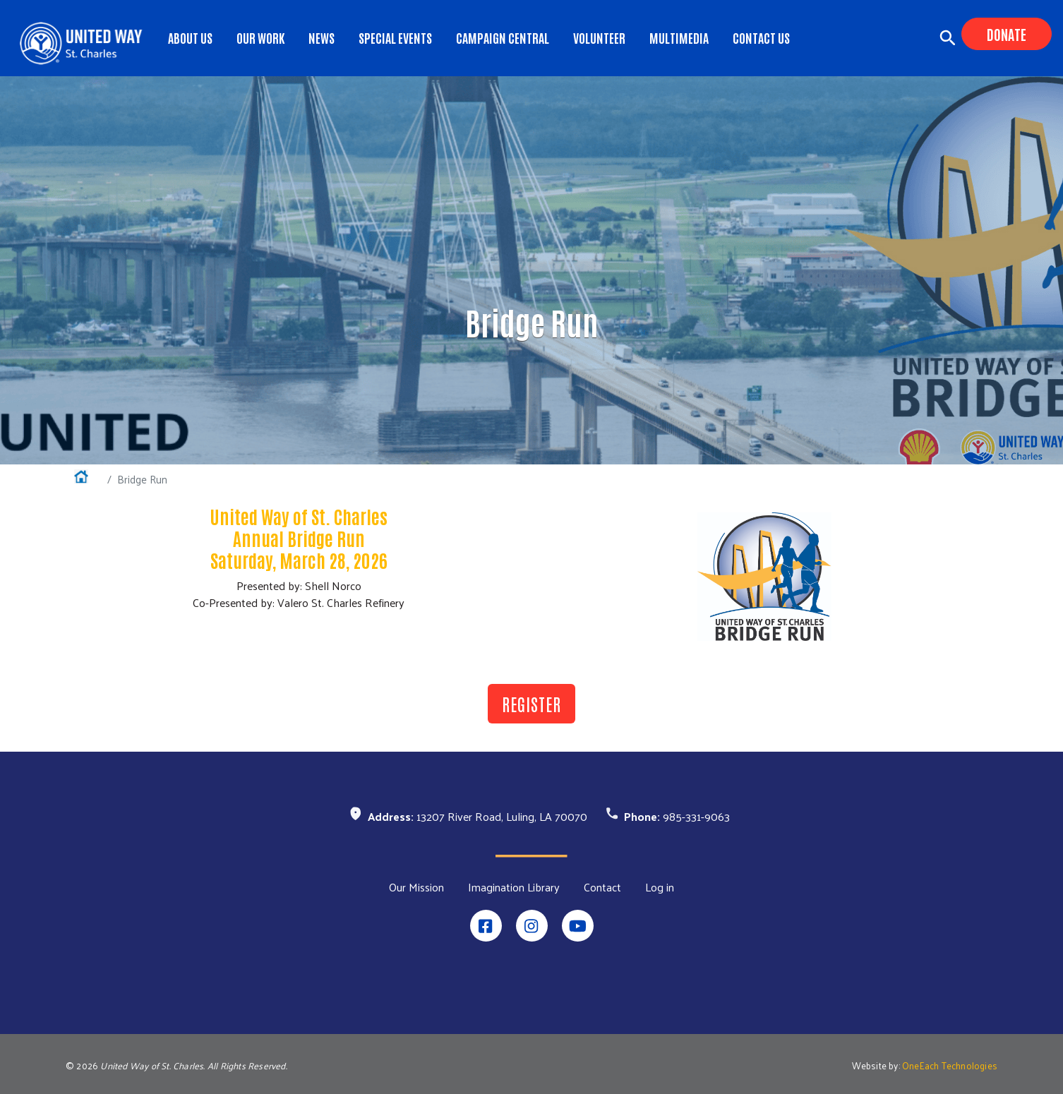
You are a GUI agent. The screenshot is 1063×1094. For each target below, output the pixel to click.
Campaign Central (502, 37)
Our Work (260, 37)
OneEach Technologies (949, 1065)
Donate (1006, 34)
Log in (659, 887)
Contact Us (761, 37)
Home (88, 478)
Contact (602, 887)
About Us (190, 37)
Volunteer (599, 37)
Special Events (395, 37)
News (321, 37)
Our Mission (416, 887)
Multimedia (679, 37)
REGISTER (531, 703)
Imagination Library (514, 887)
